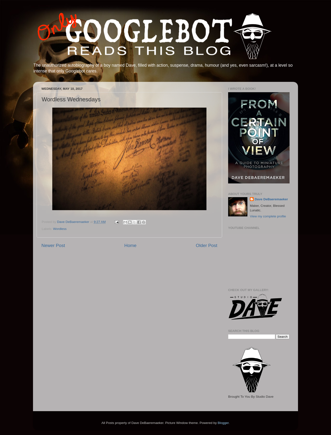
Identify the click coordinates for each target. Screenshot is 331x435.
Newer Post (53, 245)
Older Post (206, 245)
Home (130, 245)
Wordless (59, 229)
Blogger (223, 423)
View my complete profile (268, 216)
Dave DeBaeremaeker (271, 199)
